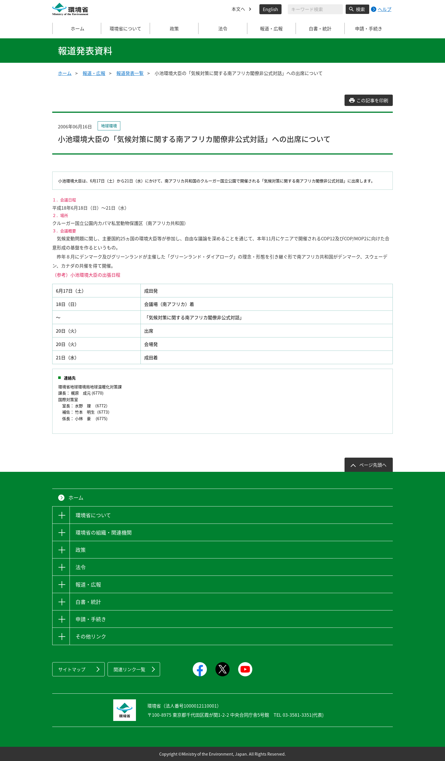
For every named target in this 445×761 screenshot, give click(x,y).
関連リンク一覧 (129, 669)
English (270, 9)
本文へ (238, 9)
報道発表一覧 (130, 73)
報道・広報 (94, 73)
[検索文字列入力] (315, 9)
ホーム (77, 28)
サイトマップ (71, 669)
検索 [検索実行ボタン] (360, 9)
